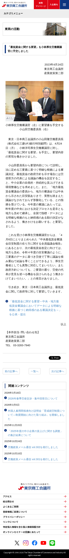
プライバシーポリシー (14, 516)
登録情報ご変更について (15, 511)
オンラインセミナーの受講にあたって (21, 532)
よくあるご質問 (10, 506)
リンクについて (10, 521)
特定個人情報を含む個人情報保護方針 (21, 526)
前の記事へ (11, 371)
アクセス (7, 496)
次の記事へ (57, 371)
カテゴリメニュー (13, 13)
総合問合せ (8, 501)
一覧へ (34, 371)
